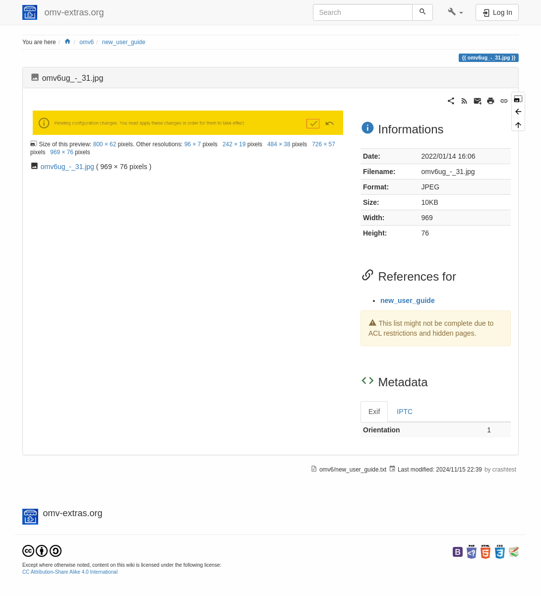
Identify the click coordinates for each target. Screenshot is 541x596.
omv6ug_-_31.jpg (67, 167)
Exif (374, 412)
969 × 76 (61, 152)
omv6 (86, 42)
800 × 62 (105, 143)
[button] (455, 12)
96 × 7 (192, 143)
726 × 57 (323, 143)
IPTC (405, 412)
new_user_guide (123, 42)
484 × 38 (279, 143)
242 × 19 (234, 143)
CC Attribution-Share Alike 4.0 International (70, 572)
